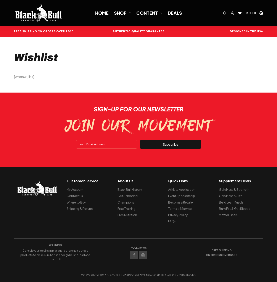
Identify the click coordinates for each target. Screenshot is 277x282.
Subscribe (170, 144)
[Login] (232, 13)
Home (102, 13)
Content (150, 13)
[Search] (224, 13)
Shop (123, 13)
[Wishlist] (240, 13)
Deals (175, 13)
